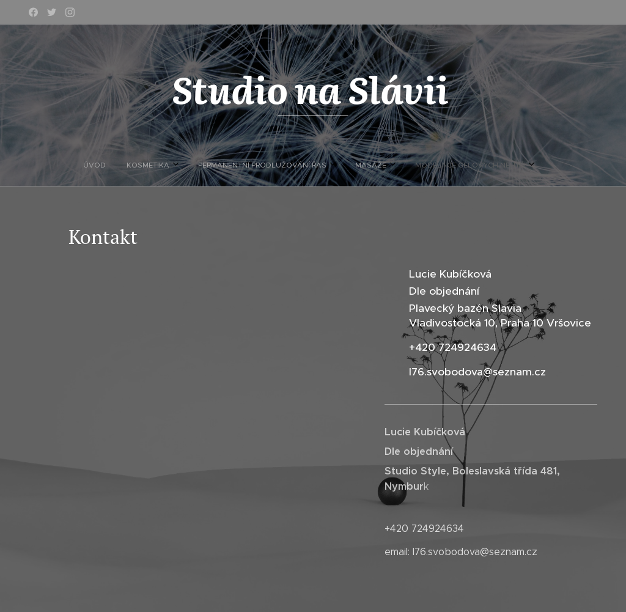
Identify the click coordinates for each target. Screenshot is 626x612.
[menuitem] (256, 165)
